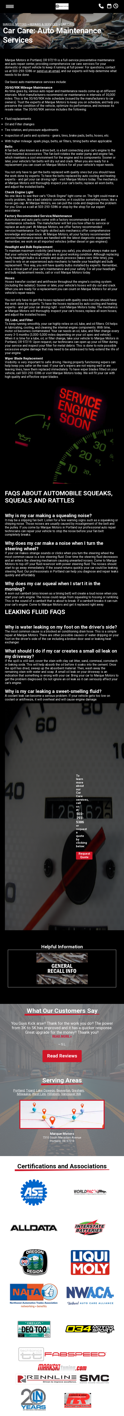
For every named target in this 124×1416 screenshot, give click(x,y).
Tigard (30, 1087)
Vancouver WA (71, 1091)
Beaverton (63, 1087)
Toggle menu (10, 6)
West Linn (39, 1091)
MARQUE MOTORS (15, 24)
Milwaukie (24, 1091)
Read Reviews (62, 1052)
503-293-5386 (22, 71)
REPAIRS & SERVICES (44, 24)
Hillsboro (53, 1091)
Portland (19, 1087)
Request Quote (84, 855)
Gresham (78, 1087)
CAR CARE (67, 24)
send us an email (48, 71)
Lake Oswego (45, 1087)
